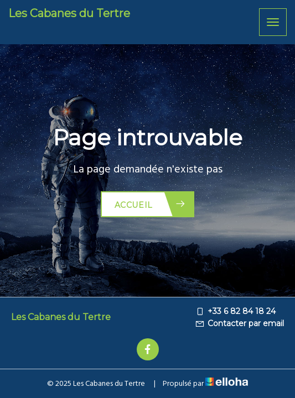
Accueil (150, 204)
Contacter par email (239, 323)
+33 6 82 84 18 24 (235, 311)
